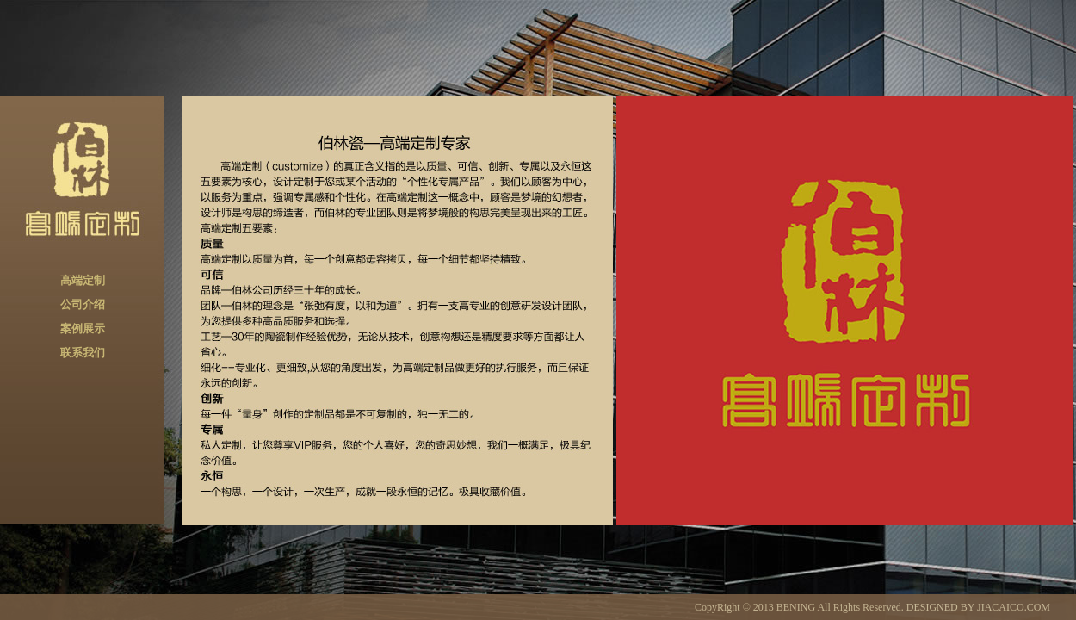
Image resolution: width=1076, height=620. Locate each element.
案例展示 (82, 328)
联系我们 (82, 352)
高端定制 (82, 280)
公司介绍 (82, 304)
